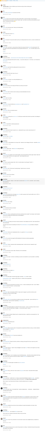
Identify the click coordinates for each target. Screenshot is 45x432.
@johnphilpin (7, 341)
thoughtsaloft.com (26, 104)
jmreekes (4, 102)
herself (4, 65)
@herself (29, 47)
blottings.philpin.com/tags (7, 278)
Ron (3, 11)
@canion (4, 12)
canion (4, 32)
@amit (12, 57)
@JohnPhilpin (10, 12)
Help (17, 0)
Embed (10, 8)
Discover (10, 0)
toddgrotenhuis (5, 320)
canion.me (15, 116)
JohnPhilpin (5, 45)
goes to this (18, 194)
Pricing (14, 0)
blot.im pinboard (22, 362)
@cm (17, 57)
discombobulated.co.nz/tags (25, 224)
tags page (22, 370)
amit (4, 17)
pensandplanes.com (18, 104)
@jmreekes (5, 136)
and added (11, 136)
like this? (7, 411)
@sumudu (27, 57)
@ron (4, 51)
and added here (8, 264)
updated (38, 142)
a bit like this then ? (9, 188)
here (13, 33)
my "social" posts (21, 300)
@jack (23, 57)
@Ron (4, 33)
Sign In (7, 0)
